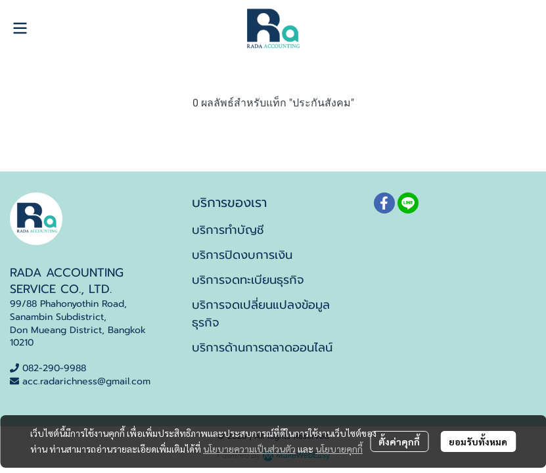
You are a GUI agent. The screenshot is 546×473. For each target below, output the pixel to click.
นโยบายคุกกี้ (339, 449)
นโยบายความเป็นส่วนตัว (249, 449)
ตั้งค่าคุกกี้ (399, 441)
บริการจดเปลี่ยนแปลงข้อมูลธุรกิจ (261, 314)
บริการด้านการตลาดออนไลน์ (262, 347)
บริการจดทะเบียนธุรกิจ (248, 280)
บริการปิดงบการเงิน (242, 255)
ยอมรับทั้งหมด (478, 441)
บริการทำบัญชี (228, 230)
